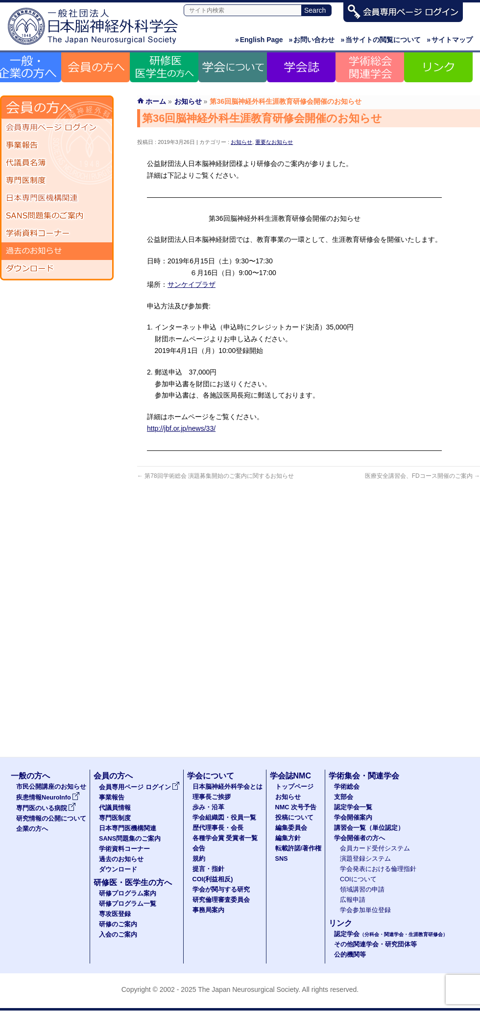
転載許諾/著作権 (298, 848)
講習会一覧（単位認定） (369, 827)
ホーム (155, 101)
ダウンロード (57, 269)
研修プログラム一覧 (127, 903)
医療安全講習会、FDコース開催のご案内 (422, 475)
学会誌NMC (290, 776)
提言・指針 (208, 869)
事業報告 (57, 145)
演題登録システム (365, 858)
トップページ (294, 786)
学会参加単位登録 (365, 910)
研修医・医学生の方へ (133, 882)
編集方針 (288, 838)
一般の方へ (30, 776)
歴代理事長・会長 (217, 827)
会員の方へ (113, 776)
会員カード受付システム (375, 848)
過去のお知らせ (57, 251)
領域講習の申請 (362, 889)
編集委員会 (291, 827)
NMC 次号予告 (295, 807)
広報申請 (352, 899)
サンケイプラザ (192, 284)
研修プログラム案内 (127, 893)
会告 (198, 848)
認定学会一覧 (353, 807)
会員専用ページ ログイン (57, 128)
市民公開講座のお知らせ (51, 786)
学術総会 (347, 786)
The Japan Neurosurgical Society (248, 989)
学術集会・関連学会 (364, 776)
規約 (198, 858)
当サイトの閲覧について (380, 40)
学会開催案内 (353, 817)
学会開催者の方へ (359, 838)
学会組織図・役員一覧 (224, 817)
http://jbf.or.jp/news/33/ (181, 428)
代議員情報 (115, 807)
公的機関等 (350, 954)
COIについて (358, 879)
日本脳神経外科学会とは (227, 786)
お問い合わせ (312, 40)
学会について (210, 776)
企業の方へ (32, 828)
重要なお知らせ (274, 142)
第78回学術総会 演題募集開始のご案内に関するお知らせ (215, 475)
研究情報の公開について (51, 818)
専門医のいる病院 (46, 808)
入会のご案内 (118, 934)
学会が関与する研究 (221, 889)
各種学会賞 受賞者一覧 (225, 838)
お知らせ (241, 142)
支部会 (343, 797)
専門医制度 (57, 180)
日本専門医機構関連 (57, 198)
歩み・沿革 (208, 807)
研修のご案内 (118, 924)
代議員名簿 (57, 163)
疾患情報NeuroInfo (48, 797)
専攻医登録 (115, 914)
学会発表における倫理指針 (378, 869)
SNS (281, 858)
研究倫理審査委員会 (221, 899)
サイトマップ (450, 40)
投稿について (294, 817)
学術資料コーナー (57, 233)
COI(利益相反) (212, 879)
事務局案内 (208, 910)
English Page (259, 40)
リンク (340, 923)
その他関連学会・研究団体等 (375, 944)
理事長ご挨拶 (211, 797)
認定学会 (391, 934)
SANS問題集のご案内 (57, 216)
